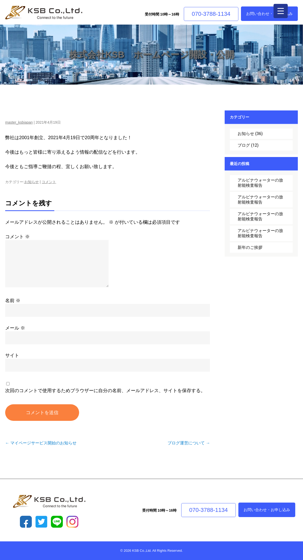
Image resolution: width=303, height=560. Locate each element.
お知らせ (31, 182)
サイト (12, 355)
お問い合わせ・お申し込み (269, 13)
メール (15, 328)
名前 (12, 300)
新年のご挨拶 (250, 247)
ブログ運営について (189, 443)
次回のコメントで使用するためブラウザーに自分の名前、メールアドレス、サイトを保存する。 (105, 390)
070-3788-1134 (211, 14)
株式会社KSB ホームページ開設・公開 (151, 54)
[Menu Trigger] (281, 11)
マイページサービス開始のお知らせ (41, 443)
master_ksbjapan (19, 122)
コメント (49, 182)
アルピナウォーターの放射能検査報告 (260, 183)
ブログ (244, 145)
